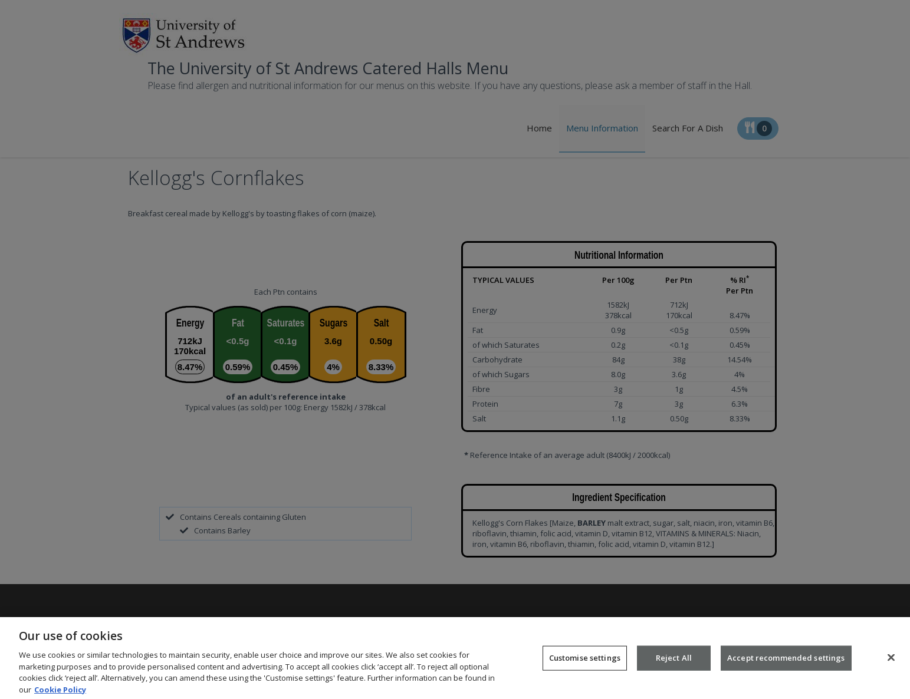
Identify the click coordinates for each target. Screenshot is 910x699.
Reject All (674, 665)
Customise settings (584, 665)
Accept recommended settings (786, 665)
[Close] (891, 664)
